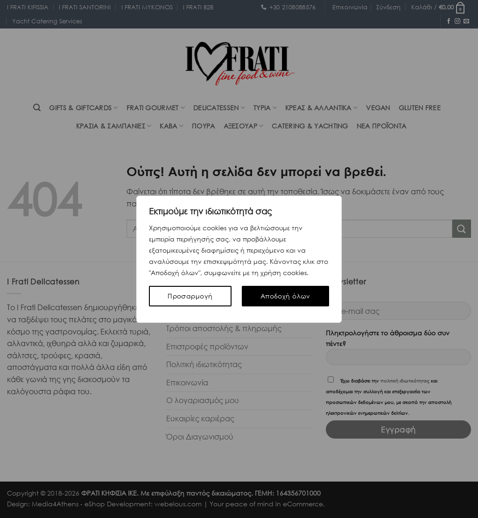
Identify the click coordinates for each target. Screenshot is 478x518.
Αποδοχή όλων (285, 296)
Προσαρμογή (190, 296)
